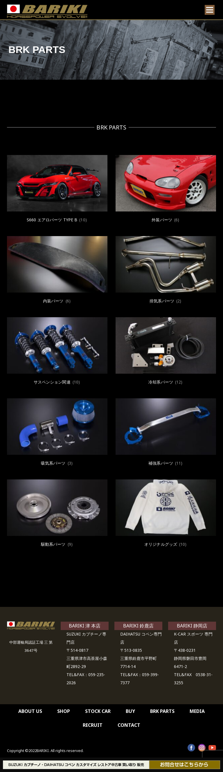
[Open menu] (210, 10)
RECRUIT (92, 725)
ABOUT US (30, 711)
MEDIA (197, 711)
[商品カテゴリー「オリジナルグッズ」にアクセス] (166, 513)
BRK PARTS (162, 711)
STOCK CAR (98, 711)
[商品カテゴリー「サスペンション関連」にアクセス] (57, 351)
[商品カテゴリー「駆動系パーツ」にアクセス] (57, 513)
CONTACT (129, 725)
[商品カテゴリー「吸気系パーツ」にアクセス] (57, 432)
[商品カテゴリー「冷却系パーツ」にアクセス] (166, 351)
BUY (130, 711)
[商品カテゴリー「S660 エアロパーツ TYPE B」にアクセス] (57, 189)
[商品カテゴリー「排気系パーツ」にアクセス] (166, 270)
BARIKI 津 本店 (84, 626)
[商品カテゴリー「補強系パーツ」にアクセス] (166, 432)
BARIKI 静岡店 (192, 626)
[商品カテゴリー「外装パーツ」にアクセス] (166, 189)
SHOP (63, 711)
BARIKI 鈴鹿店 (138, 626)
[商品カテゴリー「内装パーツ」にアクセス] (57, 270)
